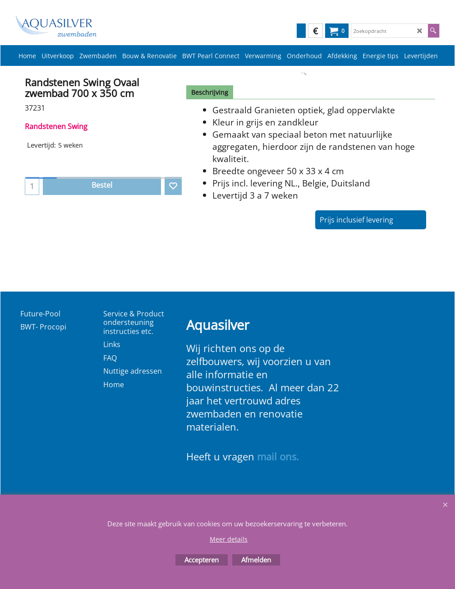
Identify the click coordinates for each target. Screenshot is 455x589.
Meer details (229, 539)
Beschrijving (209, 92)
